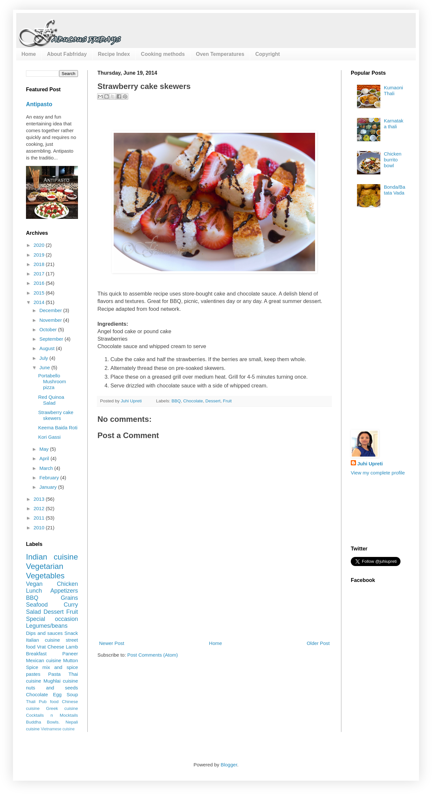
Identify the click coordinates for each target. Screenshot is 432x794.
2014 (39, 302)
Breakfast (36, 653)
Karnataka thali (393, 123)
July (44, 358)
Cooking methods (163, 54)
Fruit (227, 400)
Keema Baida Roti (58, 427)
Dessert (213, 400)
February (49, 477)
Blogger (229, 764)
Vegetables (45, 575)
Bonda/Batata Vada (394, 189)
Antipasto (39, 104)
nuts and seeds (52, 687)
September (52, 339)
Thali (30, 701)
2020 (39, 245)
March (46, 468)
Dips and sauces (44, 633)
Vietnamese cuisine (58, 729)
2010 (39, 527)
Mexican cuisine (43, 660)
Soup (72, 694)
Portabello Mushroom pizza (52, 381)
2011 (39, 518)
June (45, 367)
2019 (39, 255)
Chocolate (193, 400)
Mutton (70, 660)
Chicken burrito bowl (392, 159)
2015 (39, 293)
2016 (39, 283)
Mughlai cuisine (61, 681)
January (48, 487)
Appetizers (64, 590)
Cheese (55, 646)
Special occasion (52, 619)
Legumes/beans (47, 626)
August (47, 348)
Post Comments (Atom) (152, 655)
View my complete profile (378, 472)
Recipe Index (114, 54)
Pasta (54, 674)
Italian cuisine (43, 640)
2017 (39, 273)
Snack (71, 633)
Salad (33, 612)
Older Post (318, 643)
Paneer (70, 653)
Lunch (34, 590)
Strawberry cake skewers (55, 415)
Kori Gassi (49, 437)
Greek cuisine (62, 708)
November (51, 320)
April (44, 458)
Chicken (67, 584)
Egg (57, 694)
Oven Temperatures (220, 54)
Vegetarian (44, 566)
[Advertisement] (214, 609)
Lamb (72, 646)
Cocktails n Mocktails (52, 715)
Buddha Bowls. (43, 722)
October (48, 329)
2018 (39, 264)
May (44, 449)
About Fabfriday (67, 54)
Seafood (37, 604)
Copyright (267, 54)
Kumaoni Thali (393, 90)
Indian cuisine (52, 556)
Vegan (34, 584)
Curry (71, 604)
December (51, 310)
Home (28, 54)
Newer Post (111, 643)
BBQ (176, 400)
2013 (39, 499)
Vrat (41, 646)
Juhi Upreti (370, 463)
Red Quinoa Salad (51, 400)
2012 (39, 508)
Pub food (49, 701)
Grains (69, 598)
